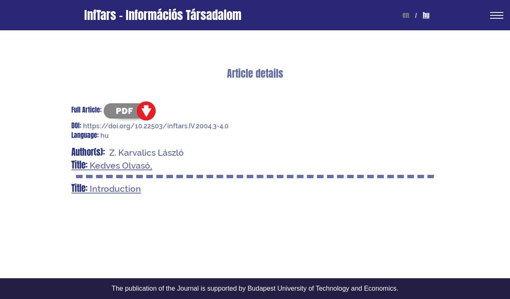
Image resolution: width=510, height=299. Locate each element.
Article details (255, 73)
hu (426, 15)
